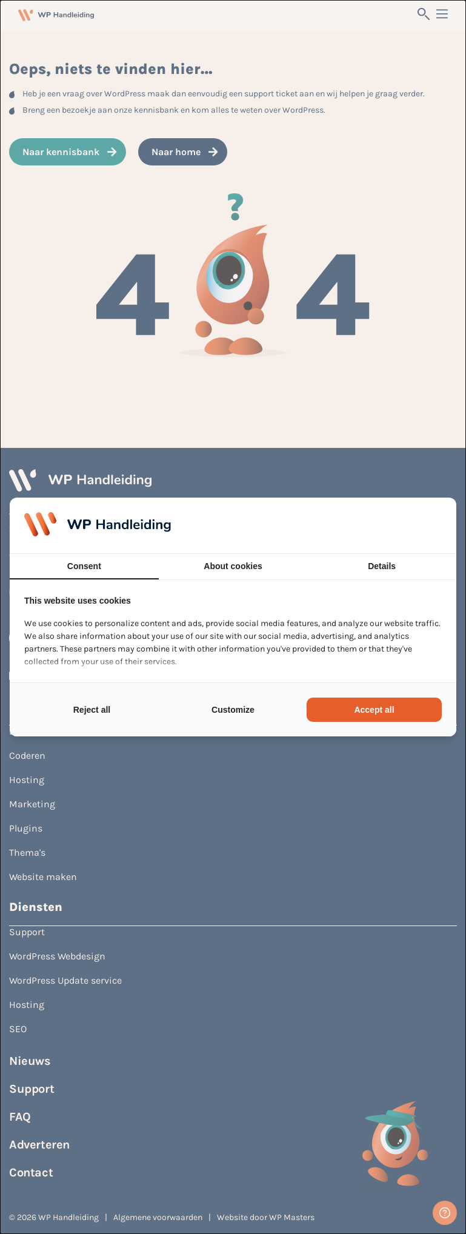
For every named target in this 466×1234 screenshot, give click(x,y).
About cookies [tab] (233, 566)
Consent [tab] (84, 566)
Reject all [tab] (91, 710)
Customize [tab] (233, 710)
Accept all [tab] (374, 710)
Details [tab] (382, 566)
